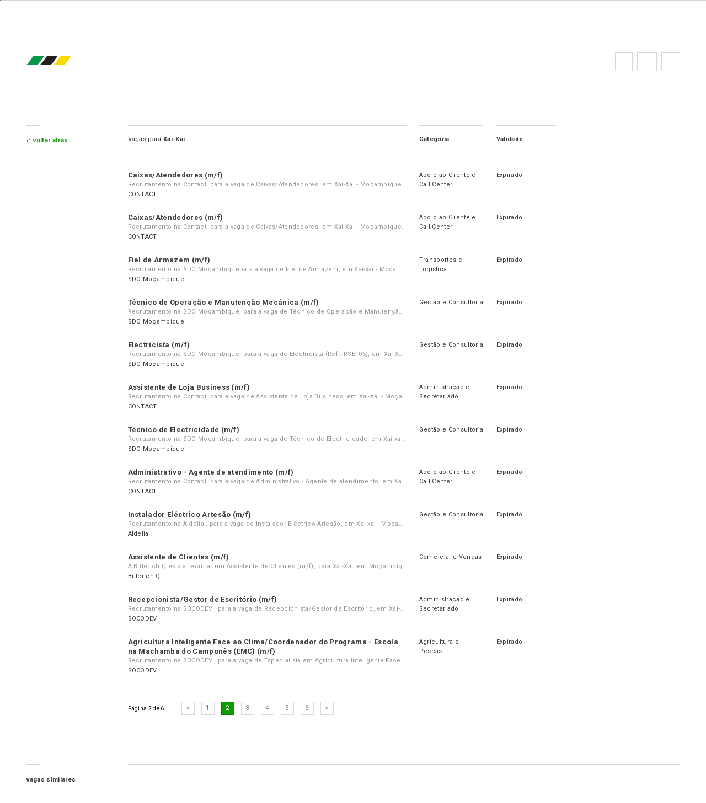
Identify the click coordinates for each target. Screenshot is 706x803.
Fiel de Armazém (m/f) (169, 260)
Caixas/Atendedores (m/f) (175, 175)
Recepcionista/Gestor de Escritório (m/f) (202, 599)
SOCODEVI (143, 618)
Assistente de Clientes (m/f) (178, 557)
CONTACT (142, 194)
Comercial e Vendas (450, 557)
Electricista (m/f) (159, 345)
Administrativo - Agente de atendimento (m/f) (211, 472)
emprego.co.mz (65, 61)
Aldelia (138, 533)
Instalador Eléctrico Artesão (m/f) (190, 514)
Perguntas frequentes (647, 61)
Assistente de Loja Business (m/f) (189, 387)
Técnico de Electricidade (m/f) (184, 429)
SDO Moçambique (156, 279)
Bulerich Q (144, 576)
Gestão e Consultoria (451, 302)
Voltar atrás (50, 140)
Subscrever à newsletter (670, 61)
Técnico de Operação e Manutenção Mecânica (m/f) (223, 302)
